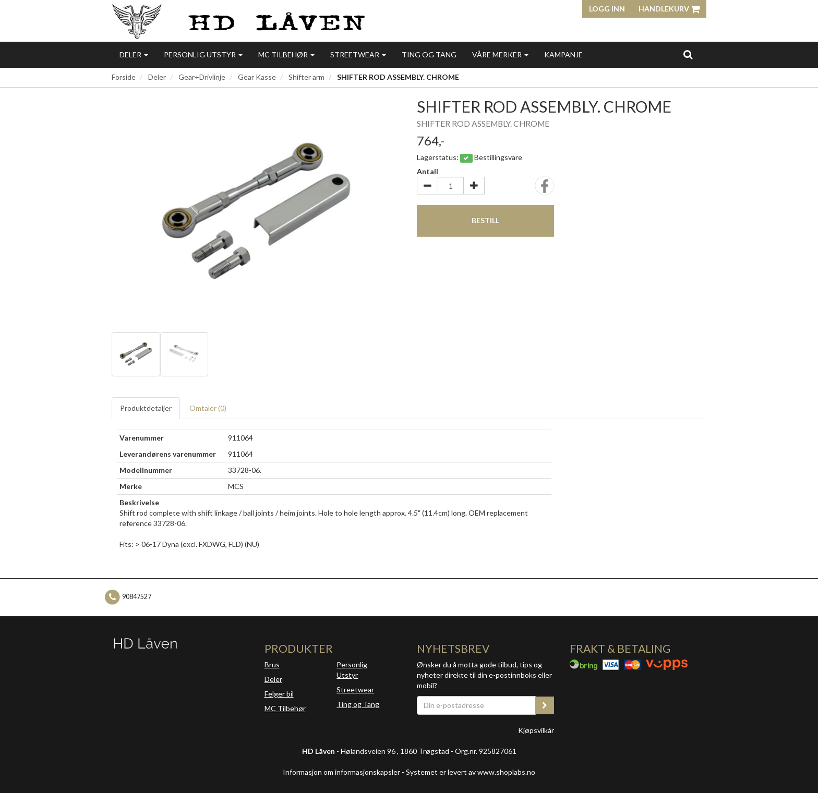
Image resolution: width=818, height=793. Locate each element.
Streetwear (358, 54)
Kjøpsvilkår (536, 730)
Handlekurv (669, 8)
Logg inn (607, 8)
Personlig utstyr (203, 54)
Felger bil (279, 693)
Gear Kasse (257, 76)
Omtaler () (207, 408)
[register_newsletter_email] (544, 705)
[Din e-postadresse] (476, 705)
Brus (272, 664)
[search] (688, 54)
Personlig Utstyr (351, 669)
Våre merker (500, 54)
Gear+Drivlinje (201, 76)
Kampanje (563, 54)
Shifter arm (306, 76)
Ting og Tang (429, 54)
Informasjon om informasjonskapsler (341, 771)
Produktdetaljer (146, 408)
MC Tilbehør (286, 54)
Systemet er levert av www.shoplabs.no (470, 771)
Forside (124, 76)
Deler (133, 54)
